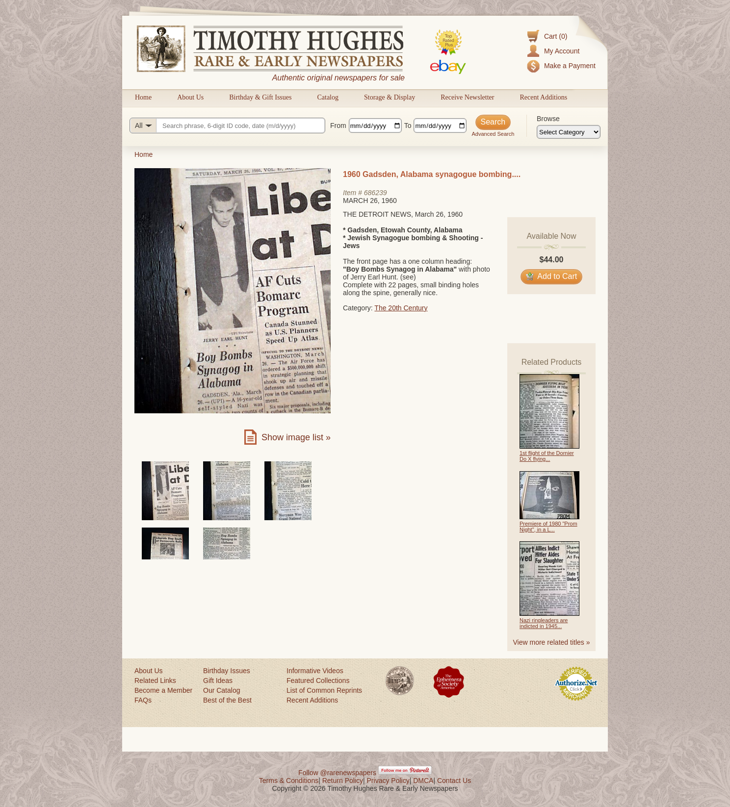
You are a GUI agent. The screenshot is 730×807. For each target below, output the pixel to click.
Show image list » (296, 437)
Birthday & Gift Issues (260, 97)
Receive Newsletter (467, 97)
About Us (190, 97)
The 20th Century (400, 308)
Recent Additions (543, 97)
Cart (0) (555, 36)
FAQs (143, 700)
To (408, 125)
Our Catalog (221, 690)
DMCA (423, 780)
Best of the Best (227, 700)
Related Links (155, 680)
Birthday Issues (226, 671)
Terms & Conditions (288, 780)
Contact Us (454, 780)
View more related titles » (551, 642)
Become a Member (163, 690)
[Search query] (227, 125)
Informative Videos (315, 671)
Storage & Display (389, 97)
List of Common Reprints (324, 690)
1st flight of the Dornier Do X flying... (547, 456)
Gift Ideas (218, 680)
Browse (548, 119)
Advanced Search (492, 134)
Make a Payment (570, 66)
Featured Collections (318, 680)
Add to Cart (551, 276)
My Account (561, 51)
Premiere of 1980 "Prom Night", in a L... (548, 526)
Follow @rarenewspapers (337, 773)
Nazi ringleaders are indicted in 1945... (544, 623)
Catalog (328, 97)
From (338, 125)
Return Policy (342, 780)
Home (143, 97)
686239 (375, 193)
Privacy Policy (388, 780)
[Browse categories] (568, 132)
